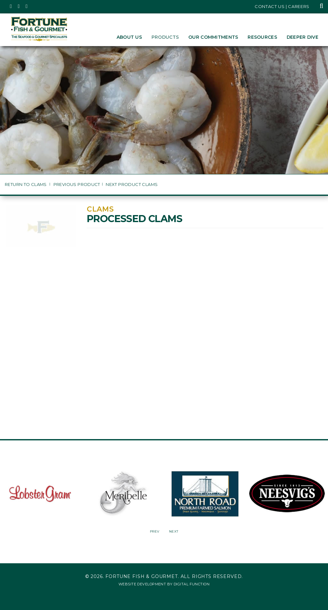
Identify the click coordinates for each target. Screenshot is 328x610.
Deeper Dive (302, 37)
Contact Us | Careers (282, 6)
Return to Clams (26, 184)
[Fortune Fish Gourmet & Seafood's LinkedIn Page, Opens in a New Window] (27, 6)
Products (165, 37)
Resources (262, 37)
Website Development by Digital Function (164, 584)
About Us (129, 37)
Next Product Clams (132, 184)
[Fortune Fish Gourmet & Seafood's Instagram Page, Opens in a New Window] (19, 6)
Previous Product (76, 184)
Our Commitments (213, 37)
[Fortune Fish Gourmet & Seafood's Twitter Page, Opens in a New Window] (11, 6)
